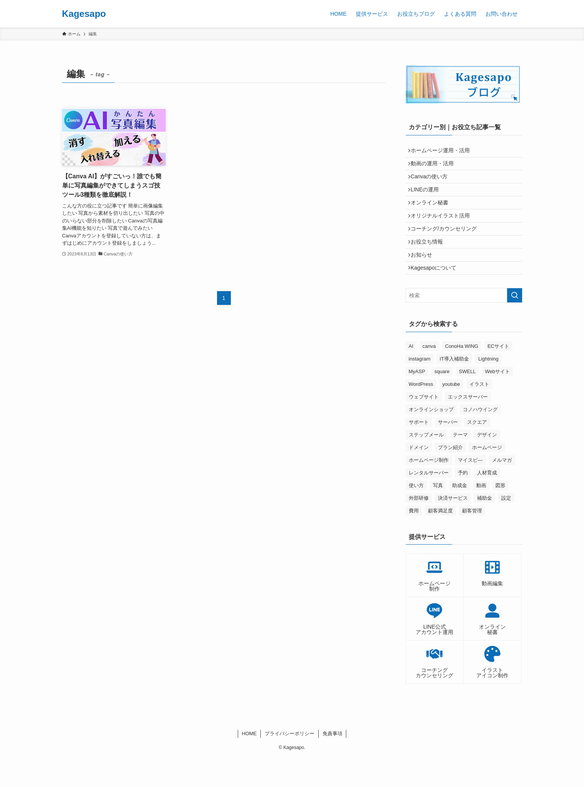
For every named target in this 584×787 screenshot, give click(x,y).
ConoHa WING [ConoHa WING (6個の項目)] (462, 375)
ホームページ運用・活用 (443, 152)
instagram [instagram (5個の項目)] (420, 388)
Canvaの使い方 (432, 184)
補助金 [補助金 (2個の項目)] (484, 527)
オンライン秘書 (432, 215)
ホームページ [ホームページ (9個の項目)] (487, 476)
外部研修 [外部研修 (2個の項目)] (419, 527)
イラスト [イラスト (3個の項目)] (479, 413)
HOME (249, 763)
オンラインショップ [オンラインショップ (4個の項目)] (431, 438)
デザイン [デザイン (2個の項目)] (487, 464)
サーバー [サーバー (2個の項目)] (448, 451)
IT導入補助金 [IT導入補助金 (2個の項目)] (454, 388)
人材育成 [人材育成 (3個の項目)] (487, 502)
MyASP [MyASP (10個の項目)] (417, 400)
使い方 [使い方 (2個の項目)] (416, 514)
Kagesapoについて (436, 295)
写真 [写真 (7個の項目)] (438, 514)
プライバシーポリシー (289, 763)
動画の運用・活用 (435, 168)
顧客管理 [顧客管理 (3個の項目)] (472, 540)
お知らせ (424, 280)
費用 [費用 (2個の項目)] (414, 540)
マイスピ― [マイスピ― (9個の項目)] (470, 489)
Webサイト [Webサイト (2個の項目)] (497, 400)
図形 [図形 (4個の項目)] (500, 514)
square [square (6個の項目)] (442, 400)
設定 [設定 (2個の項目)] (506, 527)
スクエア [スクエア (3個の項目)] (477, 451)
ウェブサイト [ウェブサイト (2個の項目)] (424, 426)
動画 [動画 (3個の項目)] (481, 514)
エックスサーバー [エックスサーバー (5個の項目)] (468, 426)
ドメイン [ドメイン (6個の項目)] (419, 476)
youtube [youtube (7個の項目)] (451, 413)
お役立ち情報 (430, 263)
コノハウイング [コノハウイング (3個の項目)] (480, 438)
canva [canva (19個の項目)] (429, 375)
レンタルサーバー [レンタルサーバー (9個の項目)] (429, 502)
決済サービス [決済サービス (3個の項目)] (453, 527)
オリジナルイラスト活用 (443, 232)
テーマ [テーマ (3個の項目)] (460, 464)
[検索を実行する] (514, 325)
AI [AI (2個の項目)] (411, 375)
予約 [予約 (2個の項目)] (463, 502)
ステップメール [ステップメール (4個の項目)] (426, 464)
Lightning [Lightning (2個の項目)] (488, 388)
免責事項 (332, 763)
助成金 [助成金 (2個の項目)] (459, 514)
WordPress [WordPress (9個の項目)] (421, 413)
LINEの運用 (428, 200)
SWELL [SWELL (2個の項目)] (467, 400)
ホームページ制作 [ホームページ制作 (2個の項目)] (429, 489)
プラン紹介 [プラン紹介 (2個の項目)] (450, 476)
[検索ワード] (464, 325)
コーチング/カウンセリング (447, 248)
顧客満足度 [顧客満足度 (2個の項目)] (440, 540)
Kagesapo (84, 13)
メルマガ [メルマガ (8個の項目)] (502, 489)
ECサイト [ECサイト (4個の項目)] (498, 375)
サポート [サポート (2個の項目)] (419, 451)
